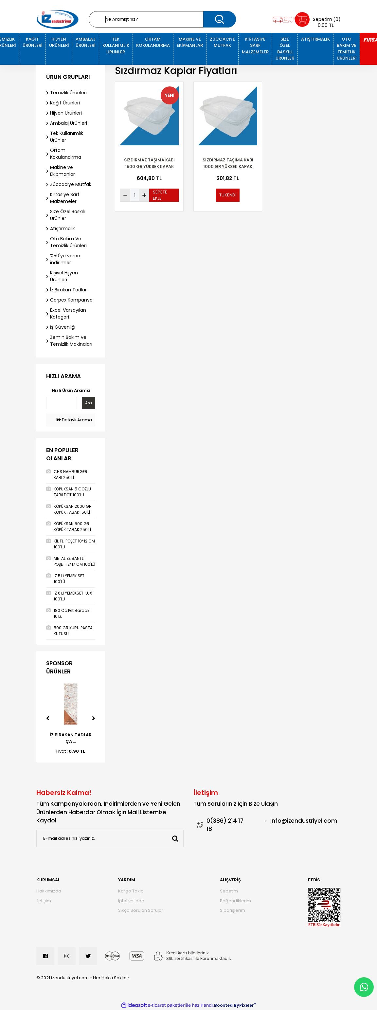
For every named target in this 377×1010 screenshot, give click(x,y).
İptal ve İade (131, 901)
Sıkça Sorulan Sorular (140, 910)
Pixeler (246, 1005)
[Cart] (318, 19)
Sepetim (229, 891)
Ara (88, 403)
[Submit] (175, 838)
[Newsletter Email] (110, 838)
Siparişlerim (232, 910)
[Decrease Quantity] (125, 195)
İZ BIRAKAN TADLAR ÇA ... (71, 738)
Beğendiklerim (235, 901)
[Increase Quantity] (144, 195)
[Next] (93, 718)
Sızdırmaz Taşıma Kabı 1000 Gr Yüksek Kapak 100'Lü (228, 163)
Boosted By (226, 1005)
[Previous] (47, 718)
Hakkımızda (48, 891)
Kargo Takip (131, 891)
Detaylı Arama (74, 420)
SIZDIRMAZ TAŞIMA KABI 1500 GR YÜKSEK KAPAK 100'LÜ (149, 163)
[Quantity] (134, 195)
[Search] (162, 19)
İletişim (43, 901)
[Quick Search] (61, 403)
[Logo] (57, 19)
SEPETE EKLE (160, 195)
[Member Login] (286, 19)
